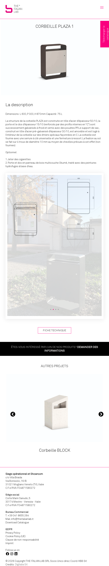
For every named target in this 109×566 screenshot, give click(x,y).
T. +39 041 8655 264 (17, 515)
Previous (12, 414)
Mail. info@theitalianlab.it (20, 518)
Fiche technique (54, 330)
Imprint (10, 543)
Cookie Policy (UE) (16, 536)
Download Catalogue (17, 522)
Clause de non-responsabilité (22, 539)
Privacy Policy (13, 532)
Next (101, 414)
